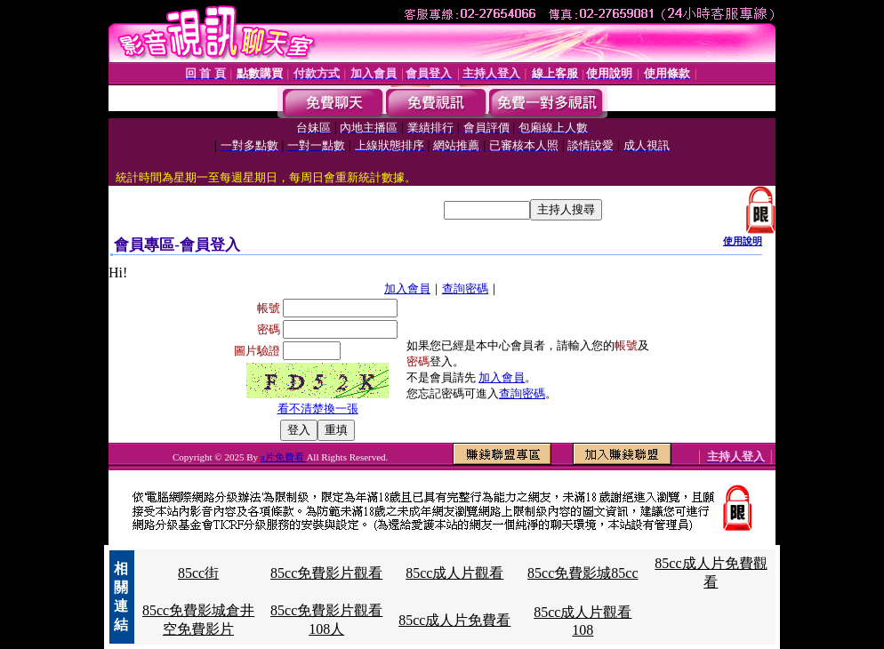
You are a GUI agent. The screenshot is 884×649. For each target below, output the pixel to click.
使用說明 (742, 241)
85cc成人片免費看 (454, 620)
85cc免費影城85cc (582, 573)
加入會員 (407, 288)
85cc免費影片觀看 (326, 573)
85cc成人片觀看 (454, 573)
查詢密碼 (465, 288)
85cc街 (198, 573)
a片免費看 (284, 457)
